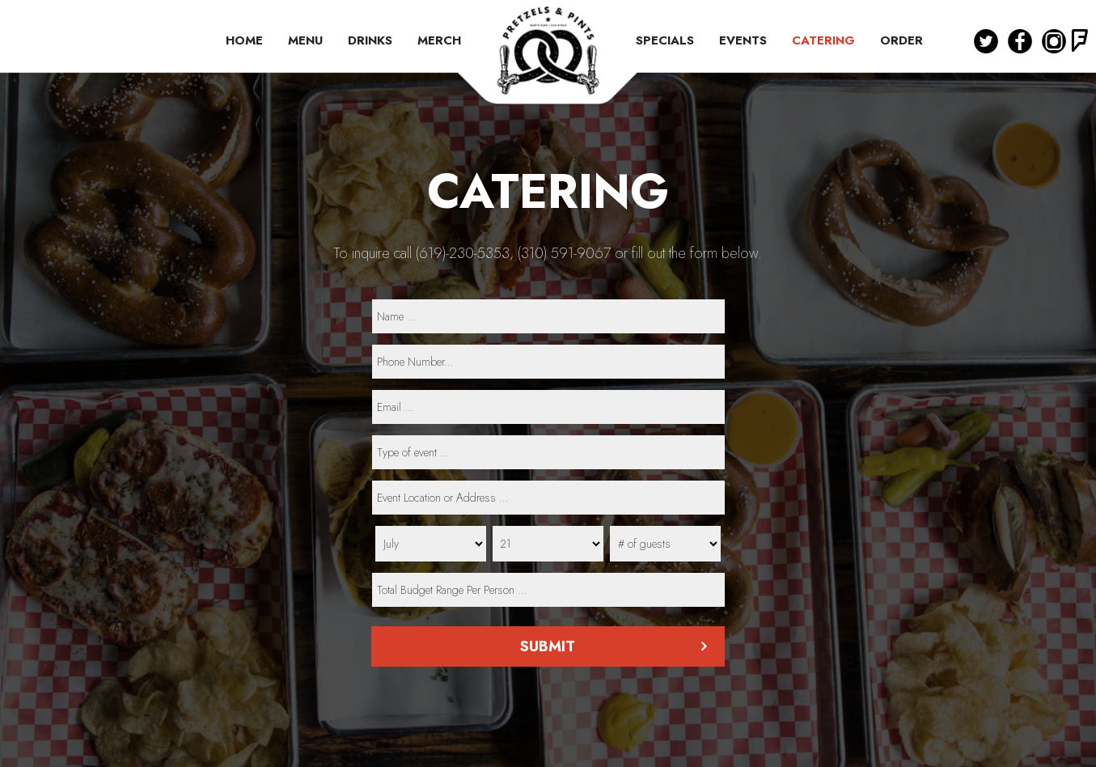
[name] (548, 316)
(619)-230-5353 (463, 253)
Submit (548, 646)
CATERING (825, 40)
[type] (548, 452)
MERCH (439, 40)
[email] (548, 407)
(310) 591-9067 (564, 253)
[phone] (548, 362)
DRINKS (372, 40)
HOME (246, 40)
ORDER (901, 40)
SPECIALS (667, 40)
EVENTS (745, 40)
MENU (307, 40)
